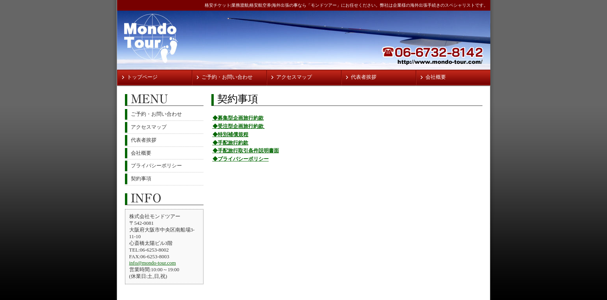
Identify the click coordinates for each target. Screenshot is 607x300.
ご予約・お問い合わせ (227, 77)
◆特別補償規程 (230, 134)
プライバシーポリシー (156, 166)
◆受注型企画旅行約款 (239, 126)
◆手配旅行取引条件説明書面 (246, 151)
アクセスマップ (294, 77)
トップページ (142, 77)
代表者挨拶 (363, 77)
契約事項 (141, 178)
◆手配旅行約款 (230, 143)
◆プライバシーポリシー (241, 159)
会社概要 (435, 77)
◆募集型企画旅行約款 (238, 118)
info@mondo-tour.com (152, 263)
